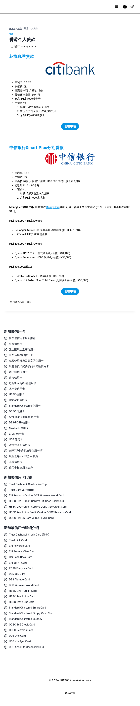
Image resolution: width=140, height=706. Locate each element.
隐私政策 (70, 693)
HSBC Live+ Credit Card (23, 590)
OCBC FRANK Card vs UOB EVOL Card (31, 518)
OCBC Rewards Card (21, 630)
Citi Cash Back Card (20, 557)
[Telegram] (132, 6)
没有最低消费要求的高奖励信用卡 (29, 366)
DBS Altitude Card (19, 579)
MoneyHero (52, 207)
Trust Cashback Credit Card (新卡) (29, 534)
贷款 (11, 34)
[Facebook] (125, 6)
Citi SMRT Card (18, 562)
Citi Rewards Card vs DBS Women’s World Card (36, 495)
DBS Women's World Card (24, 585)
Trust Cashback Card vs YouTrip (28, 484)
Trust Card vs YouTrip (21, 489)
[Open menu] (116, 6)
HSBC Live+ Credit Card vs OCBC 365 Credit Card (38, 506)
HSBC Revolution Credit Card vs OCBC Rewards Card (40, 512)
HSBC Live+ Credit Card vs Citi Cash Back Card (36, 501)
